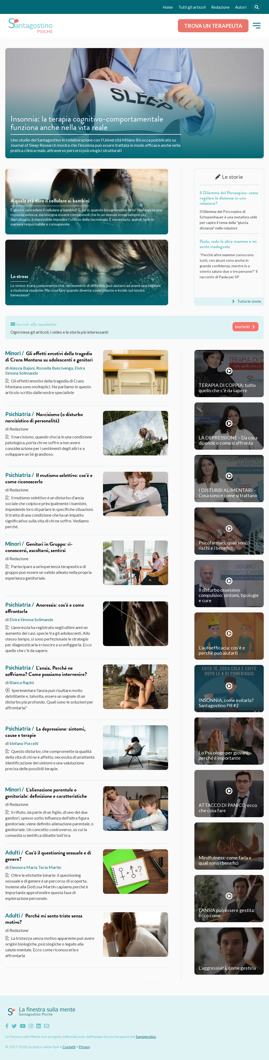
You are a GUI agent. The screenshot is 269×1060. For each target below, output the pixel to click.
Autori (240, 7)
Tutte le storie (249, 301)
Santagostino (146, 1037)
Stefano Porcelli (23, 743)
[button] (257, 25)
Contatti (69, 1047)
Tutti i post (149, 977)
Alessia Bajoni (22, 367)
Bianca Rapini (21, 682)
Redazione (220, 7)
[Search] (256, 7)
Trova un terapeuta (213, 26)
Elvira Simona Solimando (31, 619)
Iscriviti (242, 326)
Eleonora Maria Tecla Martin (35, 867)
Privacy (84, 1047)
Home (168, 7)
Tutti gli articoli (192, 7)
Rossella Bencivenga (54, 367)
